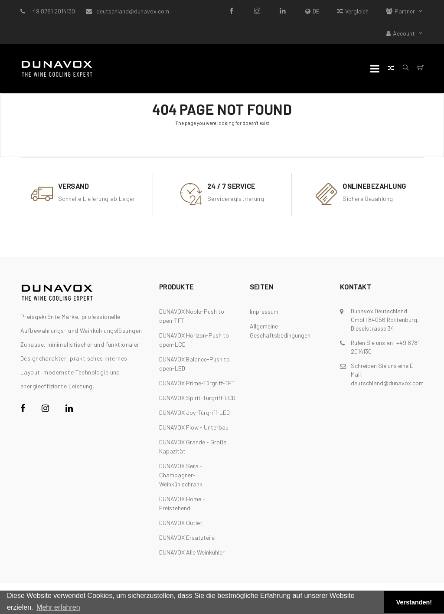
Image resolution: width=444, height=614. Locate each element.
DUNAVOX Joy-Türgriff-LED (194, 412)
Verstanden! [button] (414, 602)
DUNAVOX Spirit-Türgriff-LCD (197, 397)
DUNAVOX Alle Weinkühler (192, 552)
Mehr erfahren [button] (58, 607)
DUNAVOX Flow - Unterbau (194, 427)
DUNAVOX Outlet (180, 522)
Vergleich (353, 11)
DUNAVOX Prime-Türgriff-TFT (197, 383)
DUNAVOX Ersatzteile (187, 537)
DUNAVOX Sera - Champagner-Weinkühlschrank (180, 475)
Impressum (264, 311)
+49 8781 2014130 (52, 11)
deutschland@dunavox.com (132, 11)
